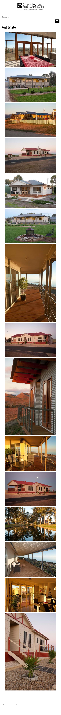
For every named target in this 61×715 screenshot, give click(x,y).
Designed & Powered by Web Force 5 (12, 705)
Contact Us (5, 17)
